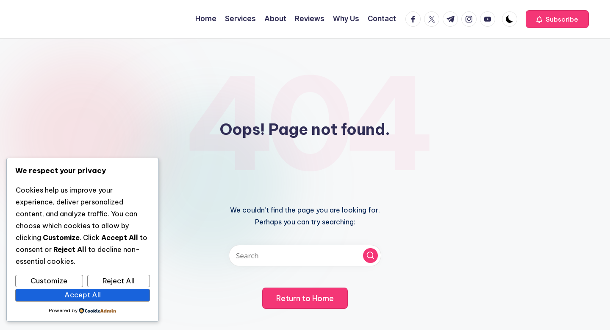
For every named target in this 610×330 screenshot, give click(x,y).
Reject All (119, 280)
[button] (557, 19)
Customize (48, 280)
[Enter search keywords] (305, 255)
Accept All (82, 294)
